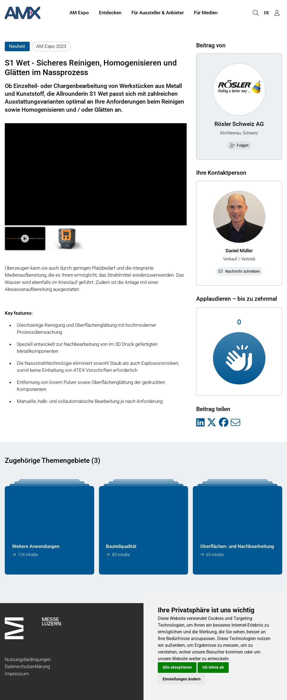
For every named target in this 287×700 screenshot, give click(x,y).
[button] (25, 238)
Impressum (17, 673)
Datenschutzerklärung (27, 666)
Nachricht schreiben (239, 271)
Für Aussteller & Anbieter (157, 13)
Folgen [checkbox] (239, 145)
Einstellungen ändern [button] (182, 679)
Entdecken (110, 13)
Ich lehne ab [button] (213, 667)
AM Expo (79, 13)
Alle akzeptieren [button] (177, 667)
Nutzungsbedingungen (28, 659)
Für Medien (205, 13)
